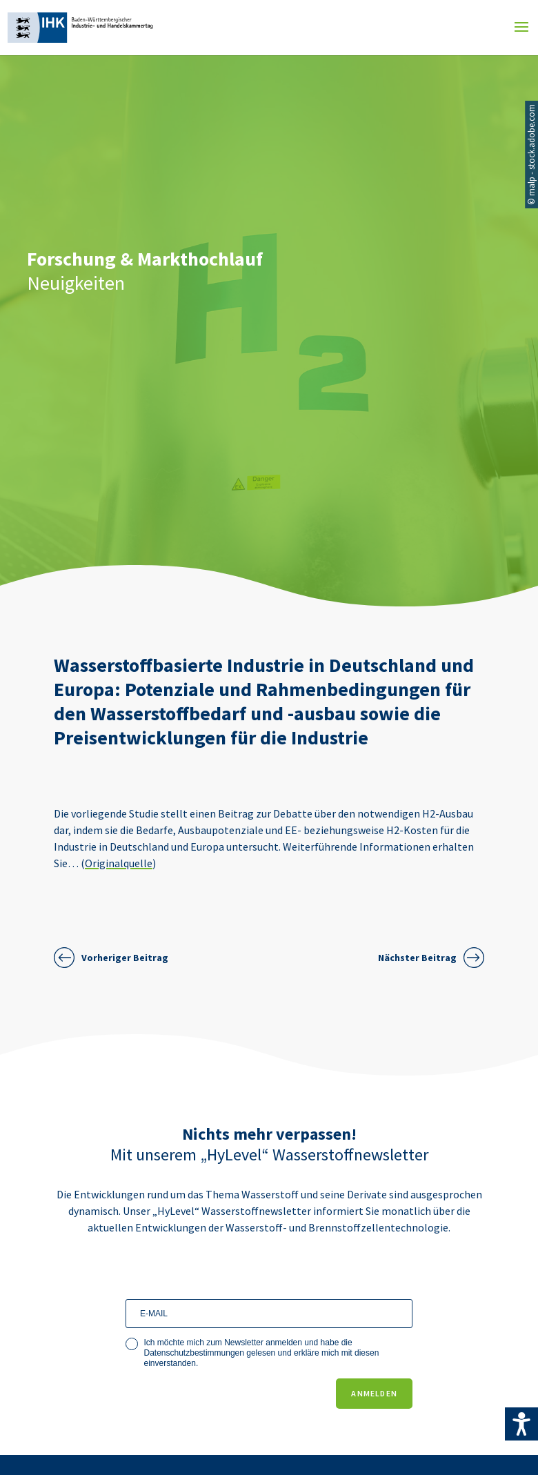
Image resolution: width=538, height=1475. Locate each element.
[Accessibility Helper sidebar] (521, 1424)
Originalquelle (118, 863)
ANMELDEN (374, 1393)
